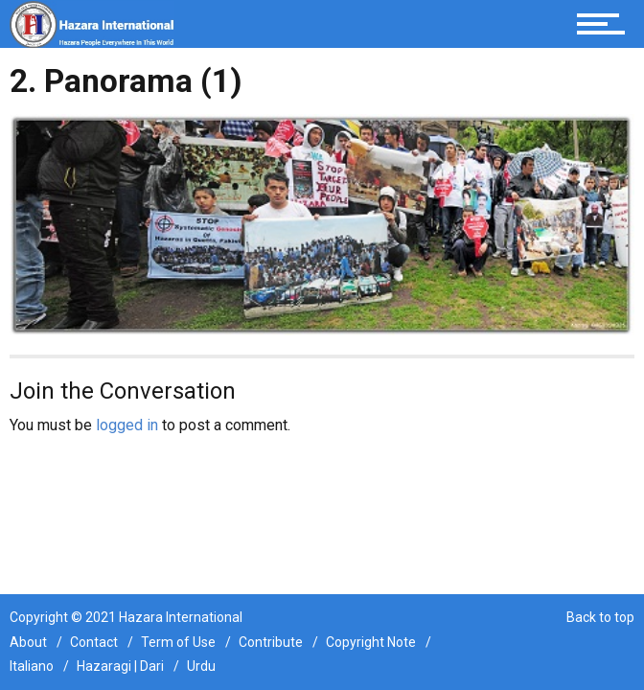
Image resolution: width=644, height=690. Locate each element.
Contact (94, 642)
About (28, 642)
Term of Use (178, 642)
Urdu (201, 666)
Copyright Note (371, 642)
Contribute (271, 642)
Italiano (32, 666)
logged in (127, 425)
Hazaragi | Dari (120, 666)
